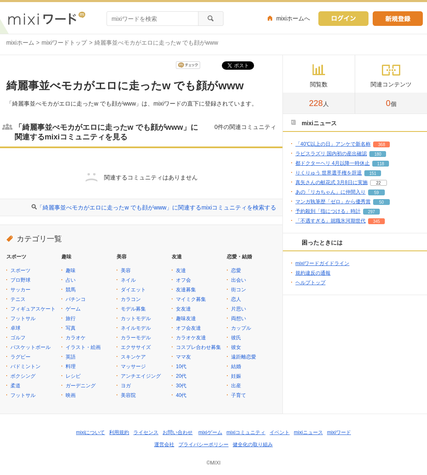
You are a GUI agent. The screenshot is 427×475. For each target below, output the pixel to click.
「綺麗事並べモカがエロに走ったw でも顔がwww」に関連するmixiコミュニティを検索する (156, 207)
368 (381, 144)
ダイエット (133, 290)
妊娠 (236, 376)
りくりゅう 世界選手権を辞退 (328, 173)
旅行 (71, 318)
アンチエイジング (141, 376)
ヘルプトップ (310, 283)
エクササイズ (136, 347)
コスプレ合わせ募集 (198, 347)
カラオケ (76, 338)
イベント (279, 432)
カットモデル (136, 318)
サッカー (20, 290)
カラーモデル (136, 338)
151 (372, 173)
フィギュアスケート (33, 309)
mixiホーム (20, 42)
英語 (71, 357)
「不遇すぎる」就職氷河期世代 (330, 221)
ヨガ (126, 386)
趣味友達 (186, 318)
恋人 (236, 299)
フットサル (23, 318)
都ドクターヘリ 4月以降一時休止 (332, 163)
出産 (236, 386)
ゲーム (73, 309)
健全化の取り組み (253, 444)
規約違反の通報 (312, 273)
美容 (126, 270)
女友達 (183, 309)
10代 (181, 366)
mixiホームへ (293, 18)
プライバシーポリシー (203, 444)
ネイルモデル (136, 328)
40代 (181, 395)
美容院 (128, 395)
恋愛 (236, 270)
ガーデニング (81, 386)
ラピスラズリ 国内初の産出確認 (331, 154)
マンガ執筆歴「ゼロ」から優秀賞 (333, 202)
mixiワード (339, 432)
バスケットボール (30, 347)
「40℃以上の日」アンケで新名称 (333, 144)
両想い (238, 318)
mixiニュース (308, 432)
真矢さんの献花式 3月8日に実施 (331, 182)
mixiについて (90, 432)
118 (380, 164)
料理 (71, 366)
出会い (238, 280)
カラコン (131, 299)
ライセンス (145, 432)
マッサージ (133, 366)
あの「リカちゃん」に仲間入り (330, 192)
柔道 (15, 386)
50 (381, 202)
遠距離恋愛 (243, 357)
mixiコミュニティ (245, 432)
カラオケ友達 (191, 338)
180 (377, 154)
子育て (238, 395)
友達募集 (186, 290)
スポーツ (20, 270)
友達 (181, 270)
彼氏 (236, 338)
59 (376, 192)
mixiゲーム (210, 432)
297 (371, 212)
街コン (238, 290)
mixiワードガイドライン (322, 263)
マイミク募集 (191, 299)
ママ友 (183, 357)
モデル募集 (133, 309)
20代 (181, 376)
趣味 (71, 270)
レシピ (73, 376)
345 (376, 221)
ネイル (128, 280)
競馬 (71, 290)
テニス (17, 299)
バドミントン (25, 366)
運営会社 (164, 444)
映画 (71, 395)
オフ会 (183, 280)
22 (378, 183)
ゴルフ (17, 338)
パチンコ (76, 299)
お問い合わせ (178, 432)
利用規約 (119, 432)
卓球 (15, 328)
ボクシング (23, 376)
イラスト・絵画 (83, 347)
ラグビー (20, 357)
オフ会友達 (188, 328)
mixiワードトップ (64, 42)
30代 (181, 386)
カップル (241, 328)
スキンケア (133, 357)
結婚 (236, 366)
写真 (71, 328)
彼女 (236, 347)
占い (71, 280)
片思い (238, 309)
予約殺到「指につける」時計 (328, 211)
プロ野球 (20, 280)
